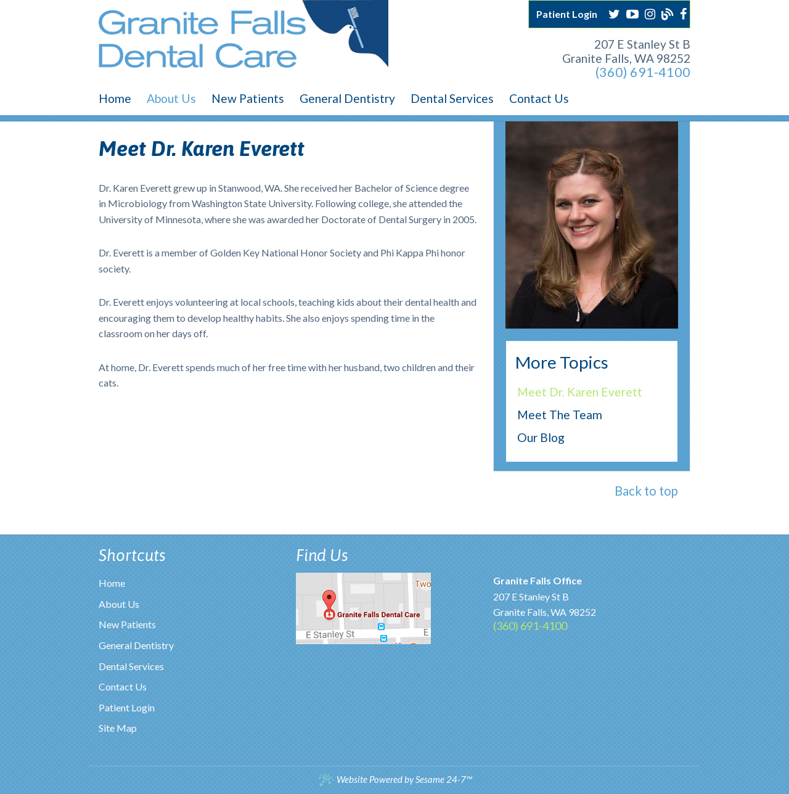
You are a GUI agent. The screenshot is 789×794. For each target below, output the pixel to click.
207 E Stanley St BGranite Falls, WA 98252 (626, 51)
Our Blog (541, 437)
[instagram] (650, 12)
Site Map (118, 728)
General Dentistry (136, 645)
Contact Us (123, 686)
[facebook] (683, 12)
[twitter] (614, 12)
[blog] (667, 12)
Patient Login (127, 707)
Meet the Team (559, 414)
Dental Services (131, 666)
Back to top (646, 490)
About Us (119, 604)
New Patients (127, 624)
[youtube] (632, 12)
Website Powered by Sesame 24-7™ (394, 779)
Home (112, 583)
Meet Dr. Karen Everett (579, 392)
